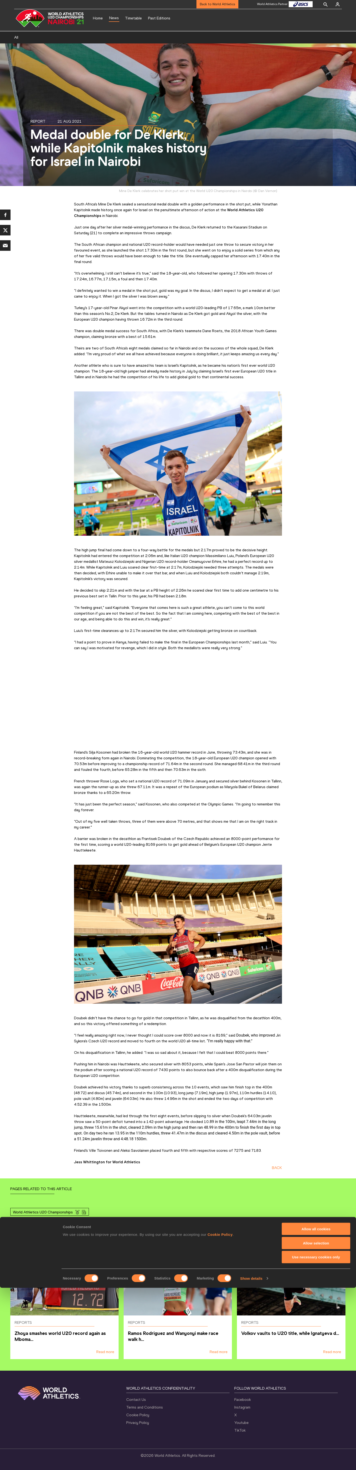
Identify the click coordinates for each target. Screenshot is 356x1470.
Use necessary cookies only (316, 1439)
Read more (105, 1352)
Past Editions (159, 18)
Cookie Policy (220, 1417)
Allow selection (316, 1425)
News (114, 18)
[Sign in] (337, 4)
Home (98, 18)
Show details (251, 1460)
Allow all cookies (316, 1411)
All (16, 37)
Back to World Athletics (217, 4)
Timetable (133, 18)
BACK (277, 1167)
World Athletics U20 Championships (43, 1212)
